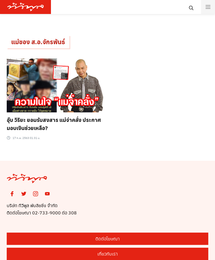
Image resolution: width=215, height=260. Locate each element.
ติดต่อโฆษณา (107, 238)
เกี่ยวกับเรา (107, 253)
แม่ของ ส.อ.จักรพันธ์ (38, 41)
